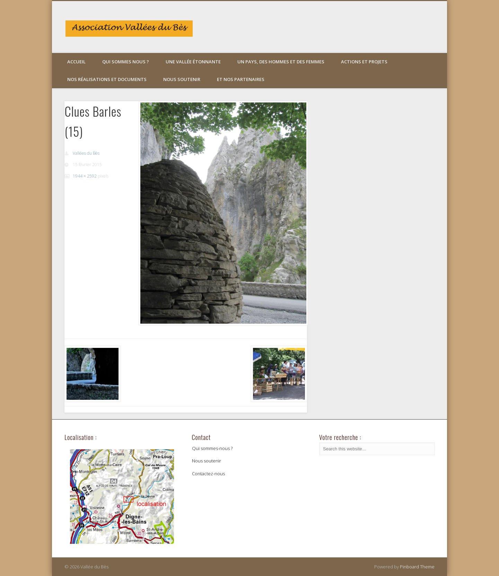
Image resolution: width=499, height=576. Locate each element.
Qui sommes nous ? (125, 61)
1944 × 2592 (85, 176)
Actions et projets (364, 61)
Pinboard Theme (417, 567)
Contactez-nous (208, 473)
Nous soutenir (181, 79)
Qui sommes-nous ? (212, 448)
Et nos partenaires (240, 79)
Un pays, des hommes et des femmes (280, 61)
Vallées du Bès (86, 153)
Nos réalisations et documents (107, 79)
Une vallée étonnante (193, 61)
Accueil (76, 61)
